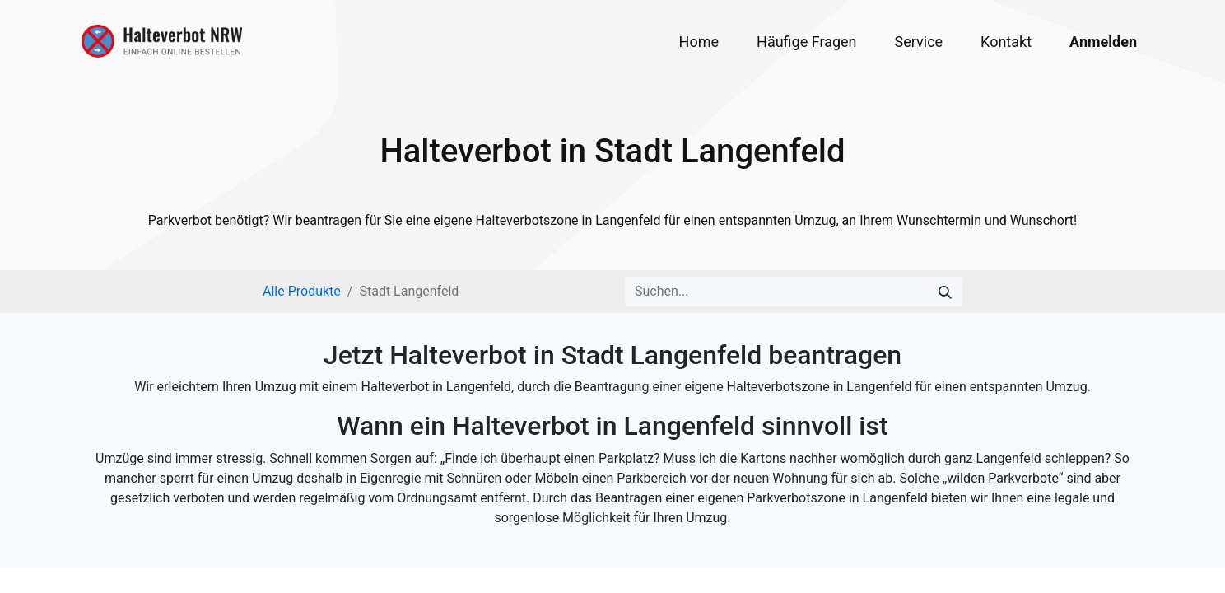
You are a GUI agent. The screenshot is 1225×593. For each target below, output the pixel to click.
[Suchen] (945, 291)
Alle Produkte (302, 291)
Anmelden (1103, 41)
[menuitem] (699, 41)
